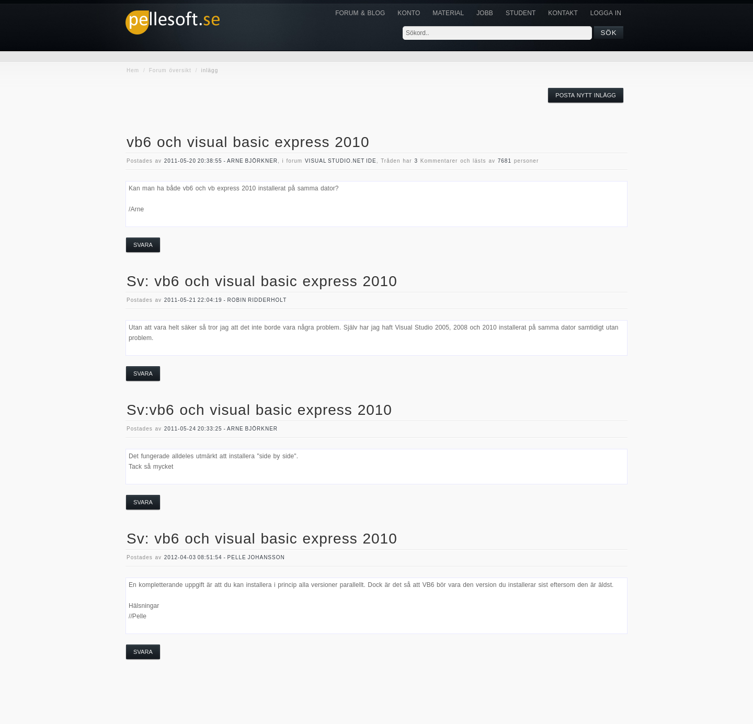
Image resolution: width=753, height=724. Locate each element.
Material (448, 13)
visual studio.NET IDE (340, 161)
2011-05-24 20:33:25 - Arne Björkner (221, 429)
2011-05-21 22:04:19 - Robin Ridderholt (225, 300)
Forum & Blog (360, 13)
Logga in (605, 13)
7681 (504, 161)
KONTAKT (562, 13)
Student (520, 13)
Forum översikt (170, 70)
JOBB (484, 13)
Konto (408, 13)
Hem (133, 70)
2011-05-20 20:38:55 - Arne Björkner (221, 161)
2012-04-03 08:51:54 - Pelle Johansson (224, 557)
